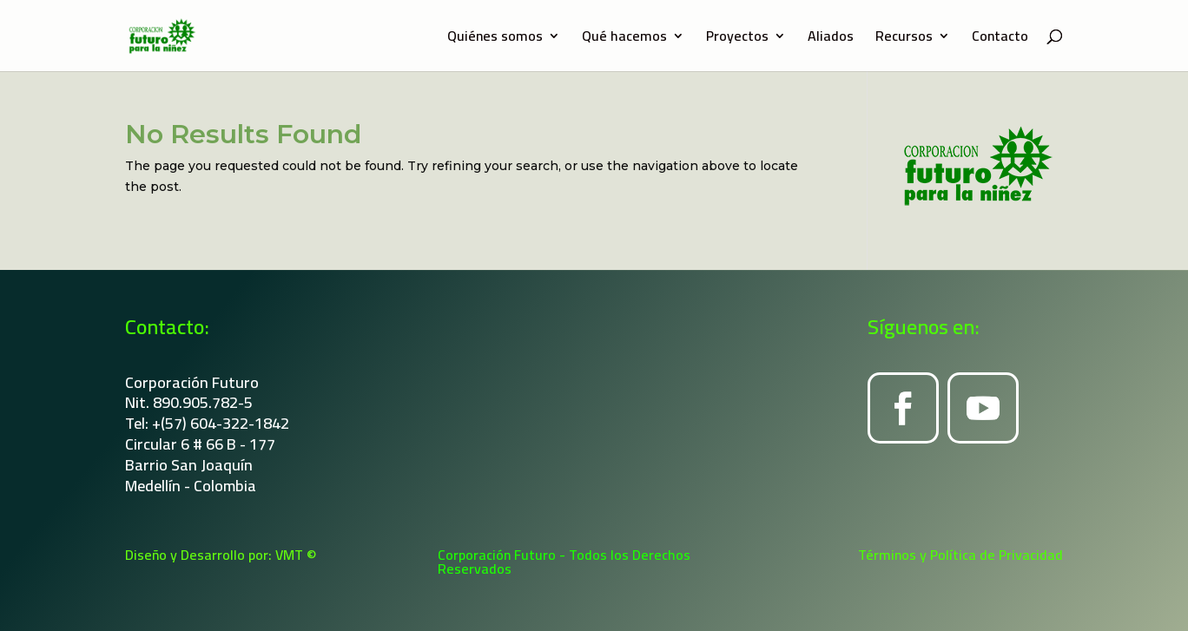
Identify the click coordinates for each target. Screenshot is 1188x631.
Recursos (904, 39)
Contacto (1000, 39)
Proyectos (737, 39)
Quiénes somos (495, 39)
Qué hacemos (624, 39)
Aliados (831, 39)
